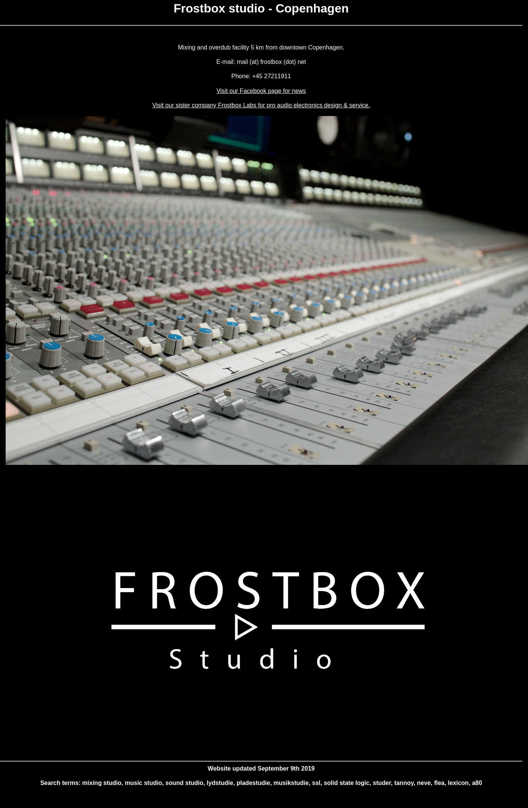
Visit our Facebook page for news (261, 91)
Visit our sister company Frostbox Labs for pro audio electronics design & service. (261, 105)
